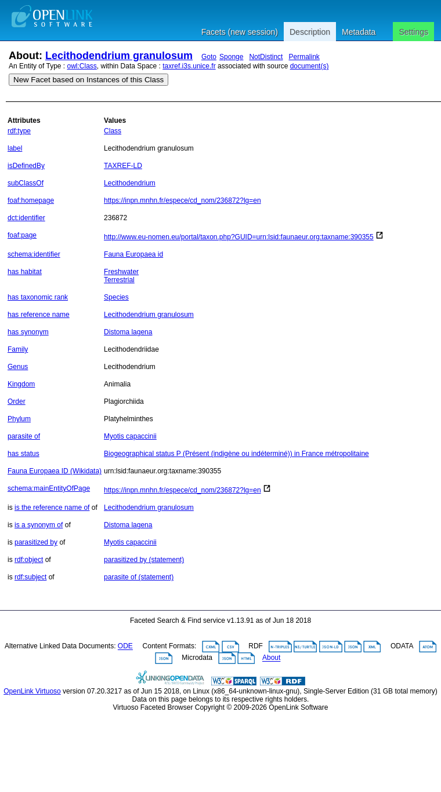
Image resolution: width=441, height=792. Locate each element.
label (15, 148)
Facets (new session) (239, 32)
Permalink (303, 57)
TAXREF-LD (123, 166)
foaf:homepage (31, 200)
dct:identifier (26, 218)
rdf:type (19, 131)
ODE (125, 647)
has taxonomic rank (38, 297)
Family (18, 349)
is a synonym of (39, 525)
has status (23, 454)
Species (116, 297)
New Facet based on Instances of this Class (88, 79)
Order (17, 401)
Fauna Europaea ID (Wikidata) (55, 471)
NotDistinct (266, 57)
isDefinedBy (26, 166)
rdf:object (29, 560)
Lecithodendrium (130, 183)
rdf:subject (30, 577)
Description (310, 32)
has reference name (39, 315)
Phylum (19, 419)
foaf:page (22, 235)
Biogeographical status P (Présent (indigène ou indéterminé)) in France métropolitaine (236, 454)
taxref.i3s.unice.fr (188, 66)
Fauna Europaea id (133, 254)
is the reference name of (52, 507)
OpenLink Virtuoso (32, 691)
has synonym (28, 332)
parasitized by (36, 542)
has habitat (25, 272)
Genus (18, 367)
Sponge (231, 57)
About (271, 658)
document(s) (309, 66)
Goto (208, 57)
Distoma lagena (128, 332)
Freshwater (121, 272)
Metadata (358, 32)
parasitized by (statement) (144, 560)
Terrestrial (119, 280)
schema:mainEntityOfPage (49, 488)
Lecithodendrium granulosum (119, 55)
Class (112, 131)
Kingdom (21, 384)
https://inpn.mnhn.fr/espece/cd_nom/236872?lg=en (182, 200)
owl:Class (82, 66)
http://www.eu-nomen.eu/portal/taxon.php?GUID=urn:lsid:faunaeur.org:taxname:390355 (239, 237)
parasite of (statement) (138, 577)
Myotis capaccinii (130, 436)
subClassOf (26, 183)
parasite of (24, 436)
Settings (413, 32)
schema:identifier (34, 254)
